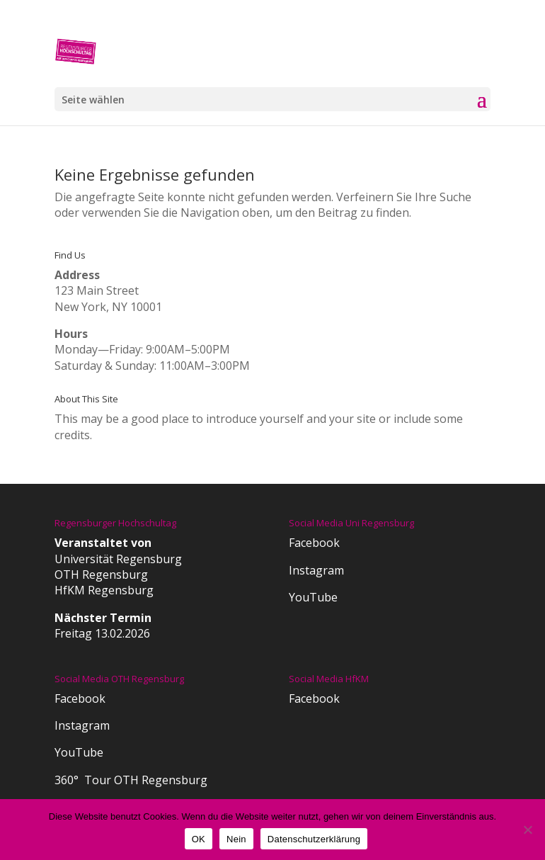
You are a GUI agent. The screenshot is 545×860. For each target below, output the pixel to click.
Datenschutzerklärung (314, 839)
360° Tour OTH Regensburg (130, 780)
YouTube (313, 597)
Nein (236, 839)
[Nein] (527, 829)
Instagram (316, 570)
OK (198, 839)
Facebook (314, 542)
